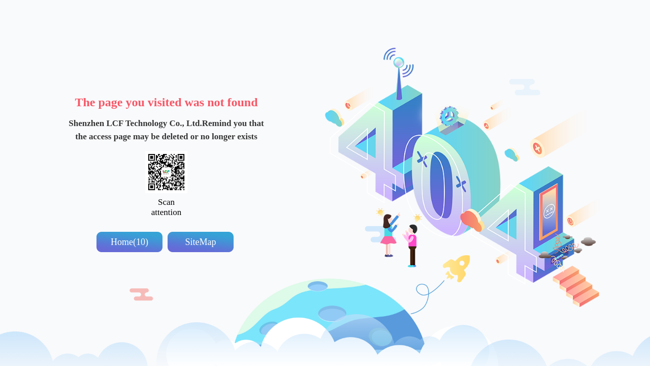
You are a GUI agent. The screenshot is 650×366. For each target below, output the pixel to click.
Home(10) (129, 242)
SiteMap (200, 242)
